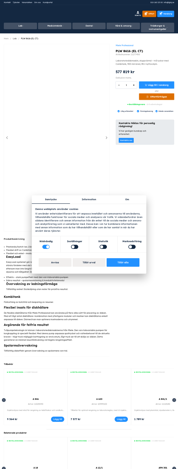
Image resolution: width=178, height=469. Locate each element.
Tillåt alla (123, 262)
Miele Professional (124, 45)
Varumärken (27, 2)
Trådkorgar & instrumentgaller (157, 27)
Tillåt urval (89, 262)
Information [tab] (89, 199)
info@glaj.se (169, 2)
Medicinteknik (54, 25)
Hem (6, 38)
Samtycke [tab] (51, 199)
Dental (89, 25)
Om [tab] (127, 199)
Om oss (37, 2)
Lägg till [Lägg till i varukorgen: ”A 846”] (57, 419)
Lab (20, 25)
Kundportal (47, 2)
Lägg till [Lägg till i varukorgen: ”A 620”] (121, 419)
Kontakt (7, 2)
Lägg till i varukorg (158, 85)
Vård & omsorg (123, 25)
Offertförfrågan (158, 96)
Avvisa (55, 262)
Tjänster (16, 2)
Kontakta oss (126, 140)
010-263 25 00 (156, 2)
